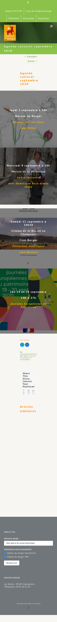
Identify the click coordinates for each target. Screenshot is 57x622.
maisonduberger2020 (28, 354)
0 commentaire (26, 359)
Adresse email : (11, 538)
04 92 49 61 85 (23, 586)
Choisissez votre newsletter (18, 549)
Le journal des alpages (28, 357)
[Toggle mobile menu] (51, 26)
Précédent (32, 56)
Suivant (31, 61)
